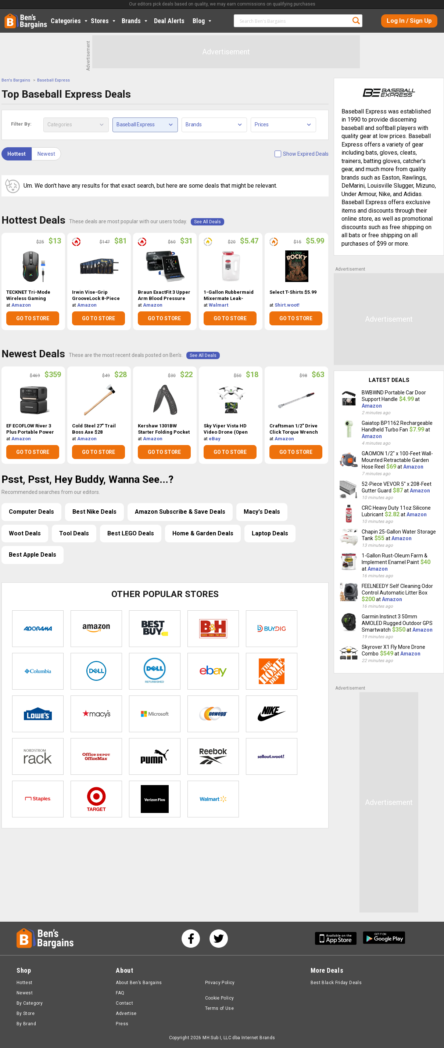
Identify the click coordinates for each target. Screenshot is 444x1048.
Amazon (21, 305)
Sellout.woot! (271, 756)
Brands (135, 20)
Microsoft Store (154, 713)
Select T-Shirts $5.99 (292, 292)
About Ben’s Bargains (139, 982)
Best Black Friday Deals (336, 982)
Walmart (218, 305)
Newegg (213, 713)
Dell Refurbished (154, 671)
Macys (96, 713)
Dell (96, 671)
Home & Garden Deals (202, 533)
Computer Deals (31, 511)
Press (122, 1023)
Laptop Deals (270, 533)
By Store (26, 1013)
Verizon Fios (154, 799)
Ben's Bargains (15, 80)
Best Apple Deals (32, 554)
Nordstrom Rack (38, 756)
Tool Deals (74, 533)
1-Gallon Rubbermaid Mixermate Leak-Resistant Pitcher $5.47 (230, 295)
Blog (203, 20)
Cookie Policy (219, 998)
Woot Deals (25, 533)
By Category (30, 1003)
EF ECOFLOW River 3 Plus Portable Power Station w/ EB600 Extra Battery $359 (31, 429)
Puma (154, 756)
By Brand (26, 1023)
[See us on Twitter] (219, 938)
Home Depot (271, 671)
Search (356, 20)
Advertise (126, 1013)
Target (96, 799)
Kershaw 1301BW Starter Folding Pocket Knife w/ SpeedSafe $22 (164, 429)
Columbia (38, 671)
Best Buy (154, 628)
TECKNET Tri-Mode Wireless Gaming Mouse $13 (28, 295)
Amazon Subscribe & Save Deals (180, 511)
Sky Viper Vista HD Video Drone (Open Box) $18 (226, 429)
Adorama (38, 628)
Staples (38, 799)
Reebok (213, 756)
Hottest (16, 154)
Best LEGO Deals (130, 533)
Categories (70, 20)
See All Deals (207, 221)
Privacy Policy (220, 982)
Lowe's (38, 713)
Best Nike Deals (94, 511)
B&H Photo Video (213, 628)
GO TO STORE (32, 318)
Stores (104, 20)
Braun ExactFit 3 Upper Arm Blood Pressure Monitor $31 (164, 295)
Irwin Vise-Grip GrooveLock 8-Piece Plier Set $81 (96, 295)
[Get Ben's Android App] (384, 938)
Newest (46, 154)
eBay (215, 438)
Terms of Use (219, 1008)
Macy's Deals (262, 511)
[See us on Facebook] (191, 938)
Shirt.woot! (287, 305)
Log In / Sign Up (409, 20)
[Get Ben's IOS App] (338, 938)
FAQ (120, 992)
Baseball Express (53, 80)
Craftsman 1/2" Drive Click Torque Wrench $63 (293, 429)
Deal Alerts (169, 20)
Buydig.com (271, 628)
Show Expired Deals (306, 154)
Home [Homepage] (10, 16)
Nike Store (271, 713)
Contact (124, 1003)
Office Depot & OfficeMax (96, 756)
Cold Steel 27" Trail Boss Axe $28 (94, 429)
